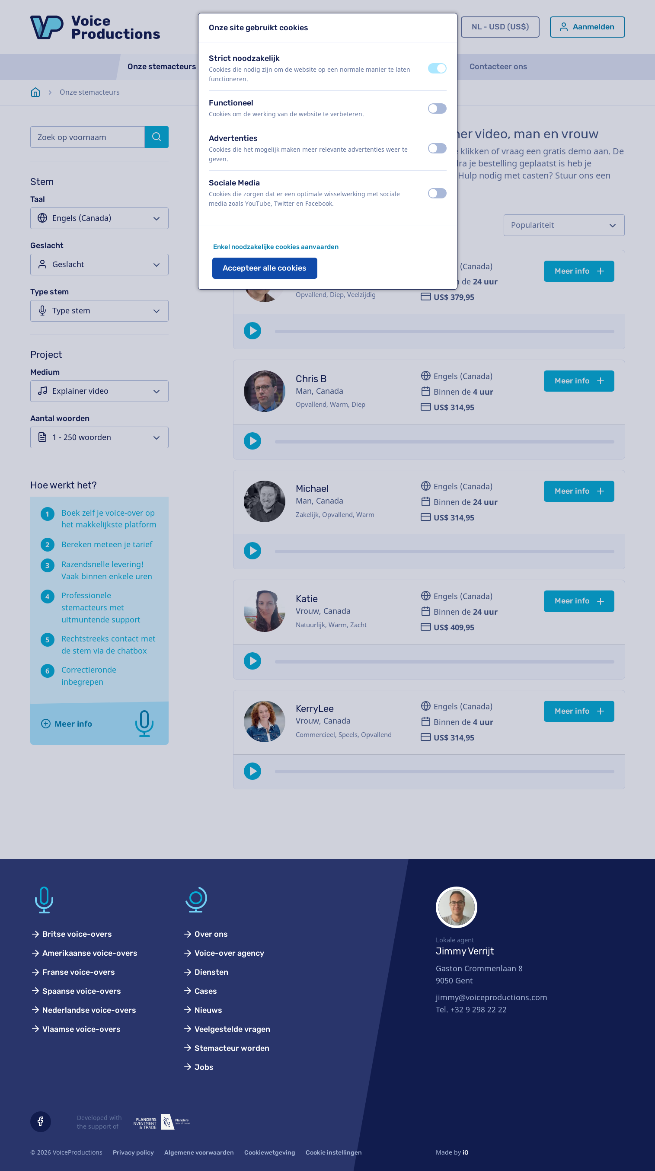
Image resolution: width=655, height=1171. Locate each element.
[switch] (437, 68)
